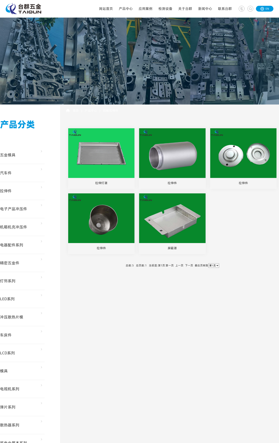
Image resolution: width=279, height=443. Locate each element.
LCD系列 (7, 352)
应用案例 (145, 8)
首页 (76, 110)
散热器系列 (9, 423)
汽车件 (6, 172)
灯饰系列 (8, 280)
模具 (4, 370)
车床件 (6, 334)
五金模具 (8, 155)
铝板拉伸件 (110, 110)
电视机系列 (9, 388)
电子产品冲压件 (13, 208)
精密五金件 (9, 262)
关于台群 (185, 8)
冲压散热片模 (11, 316)
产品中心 (126, 8)
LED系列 (7, 298)
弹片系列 (8, 406)
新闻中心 (205, 8)
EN (264, 9)
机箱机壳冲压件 (13, 226)
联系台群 (225, 8)
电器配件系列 (11, 244)
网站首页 (106, 8)
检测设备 (165, 8)
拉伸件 (6, 190)
